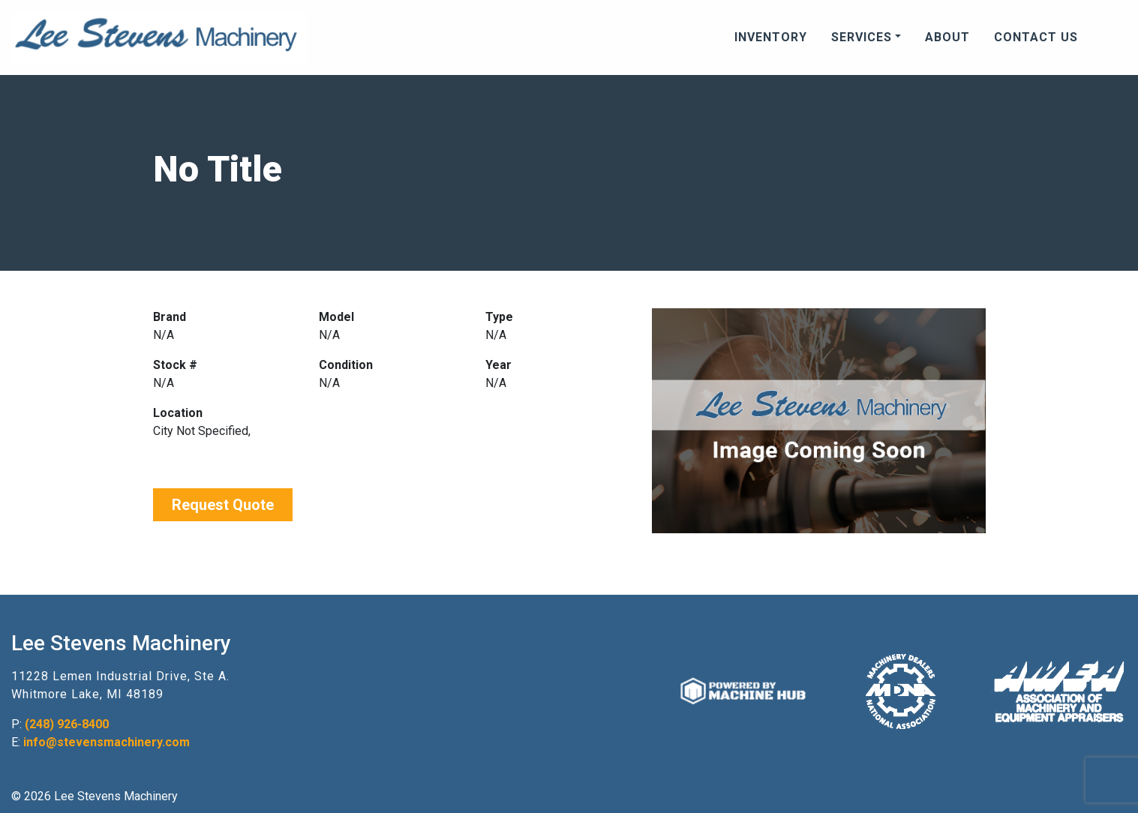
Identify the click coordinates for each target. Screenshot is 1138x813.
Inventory (770, 37)
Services (861, 37)
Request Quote (223, 505)
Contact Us (1036, 37)
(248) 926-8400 (67, 724)
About (947, 37)
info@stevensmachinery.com (106, 742)
